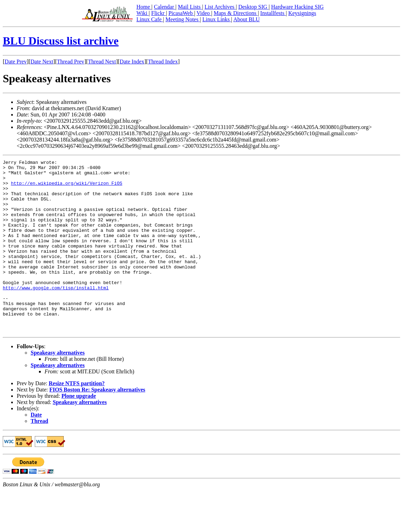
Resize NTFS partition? (77, 418)
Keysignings (302, 13)
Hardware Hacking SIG (297, 7)
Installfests (273, 13)
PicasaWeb (181, 13)
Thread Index (163, 61)
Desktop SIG (253, 7)
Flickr (158, 13)
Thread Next (102, 61)
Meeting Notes (183, 19)
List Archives (220, 7)
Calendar (164, 7)
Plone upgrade (78, 430)
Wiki (142, 13)
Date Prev (16, 61)
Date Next (42, 61)
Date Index (132, 61)
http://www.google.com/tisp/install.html (56, 314)
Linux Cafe (149, 19)
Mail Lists (190, 7)
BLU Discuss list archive (61, 41)
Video (204, 13)
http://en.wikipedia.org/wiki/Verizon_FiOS (66, 188)
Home (143, 7)
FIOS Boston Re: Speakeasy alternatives (97, 424)
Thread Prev (70, 61)
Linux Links (216, 19)
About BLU (246, 19)
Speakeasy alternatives (58, 387)
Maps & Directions (236, 13)
